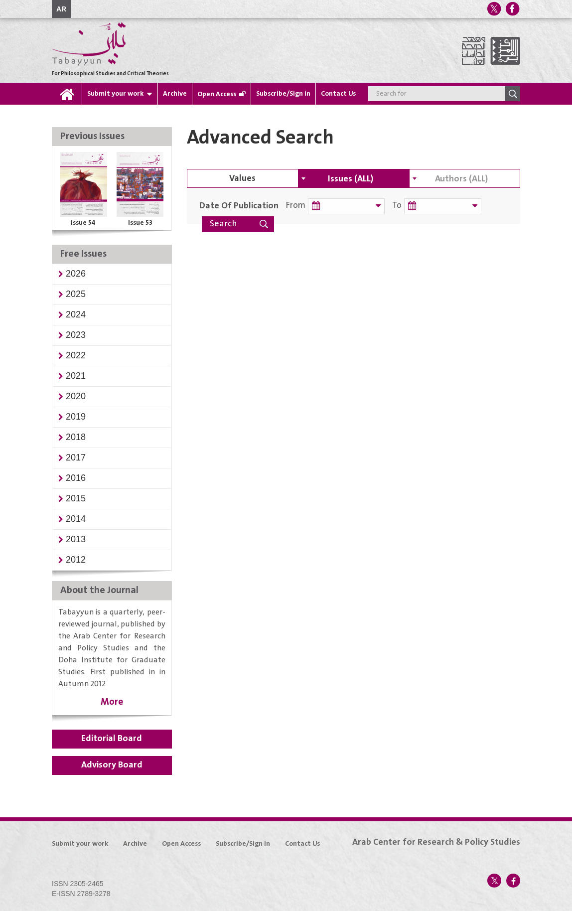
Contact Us (338, 93)
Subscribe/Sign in (283, 93)
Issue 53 (140, 222)
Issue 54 (83, 222)
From (295, 205)
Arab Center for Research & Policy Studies (436, 842)
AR (61, 9)
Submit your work (115, 93)
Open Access (216, 94)
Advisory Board (112, 765)
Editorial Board (111, 738)
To (392, 205)
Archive (175, 93)
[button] (76, 274)
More (112, 702)
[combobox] (353, 178)
